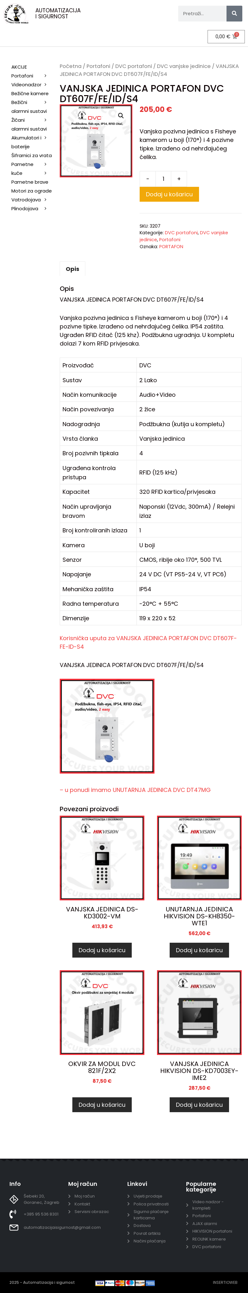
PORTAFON (171, 246)
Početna (71, 66)
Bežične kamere (32, 94)
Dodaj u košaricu (169, 194)
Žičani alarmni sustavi (32, 124)
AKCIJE (19, 66)
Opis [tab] (72, 269)
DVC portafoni (133, 66)
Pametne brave (29, 181)
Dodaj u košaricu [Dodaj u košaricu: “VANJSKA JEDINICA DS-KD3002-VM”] (102, 950)
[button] (121, 115)
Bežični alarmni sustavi (32, 107)
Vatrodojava (32, 200)
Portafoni (98, 66)
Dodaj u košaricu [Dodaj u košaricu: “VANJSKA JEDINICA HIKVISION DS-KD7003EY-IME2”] (199, 1105)
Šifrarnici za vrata (32, 156)
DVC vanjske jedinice (184, 66)
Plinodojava (24, 208)
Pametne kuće (32, 169)
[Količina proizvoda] (163, 179)
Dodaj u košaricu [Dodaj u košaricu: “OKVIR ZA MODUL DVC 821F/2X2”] (102, 1105)
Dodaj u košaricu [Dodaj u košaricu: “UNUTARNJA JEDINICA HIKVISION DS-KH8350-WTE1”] (199, 950)
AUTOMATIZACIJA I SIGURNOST (58, 13)
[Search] (234, 13)
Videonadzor (32, 84)
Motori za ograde (32, 191)
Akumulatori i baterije (26, 142)
